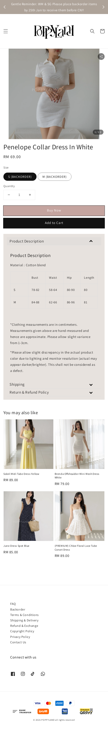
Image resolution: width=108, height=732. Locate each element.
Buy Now (54, 210)
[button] (6, 31)
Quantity (9, 186)
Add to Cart (54, 223)
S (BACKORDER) (20, 177)
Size (6, 167)
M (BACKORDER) (54, 177)
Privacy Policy (20, 637)
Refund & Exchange (24, 626)
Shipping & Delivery (24, 620)
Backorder (17, 609)
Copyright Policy (22, 631)
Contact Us (18, 642)
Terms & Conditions (24, 615)
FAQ (13, 604)
